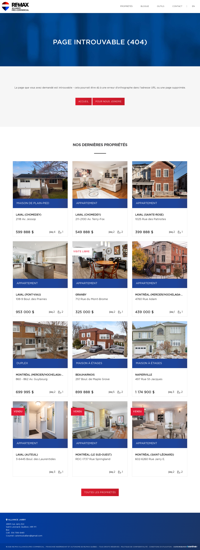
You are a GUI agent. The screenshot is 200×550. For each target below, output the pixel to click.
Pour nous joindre (108, 102)
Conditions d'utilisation (160, 547)
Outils (160, 6)
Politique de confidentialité (134, 547)
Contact (177, 6)
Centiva (191, 546)
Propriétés (126, 6)
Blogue (145, 6)
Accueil (83, 102)
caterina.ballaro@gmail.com (28, 536)
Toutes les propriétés (100, 492)
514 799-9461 (17, 533)
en (193, 6)
